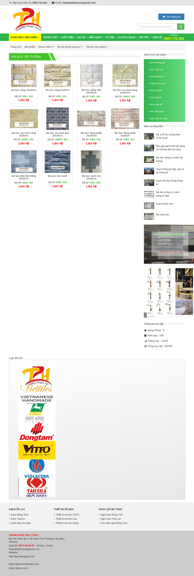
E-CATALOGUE (126, 37)
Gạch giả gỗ (154, 104)
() (171, 16)
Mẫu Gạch (95, 37)
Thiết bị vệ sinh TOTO (66, 514)
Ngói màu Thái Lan (110, 518)
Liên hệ (157, 37)
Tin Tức (144, 37)
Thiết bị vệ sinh (156, 83)
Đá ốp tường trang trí (70, 46)
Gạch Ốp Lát (154, 69)
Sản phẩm (30, 46)
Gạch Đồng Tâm (19, 514)
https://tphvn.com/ (18, 568)
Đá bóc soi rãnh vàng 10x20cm (125, 91)
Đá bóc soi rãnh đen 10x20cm (57, 134)
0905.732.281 (39, 2)
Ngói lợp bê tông (156, 118)
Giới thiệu (67, 37)
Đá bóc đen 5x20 (57, 176)
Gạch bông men (164, 203)
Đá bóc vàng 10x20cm (24, 90)
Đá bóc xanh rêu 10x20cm (91, 177)
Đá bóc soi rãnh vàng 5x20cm (24, 134)
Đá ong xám (162, 214)
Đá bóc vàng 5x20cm (58, 90)
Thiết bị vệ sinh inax (65, 518)
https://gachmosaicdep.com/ (24, 564)
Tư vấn (109, 37)
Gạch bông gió (155, 62)
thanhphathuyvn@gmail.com (79, 2)
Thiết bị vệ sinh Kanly (66, 523)
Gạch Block (154, 97)
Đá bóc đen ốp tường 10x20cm (24, 177)
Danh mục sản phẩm (25, 37)
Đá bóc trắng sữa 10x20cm (91, 91)
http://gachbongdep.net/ (21, 556)
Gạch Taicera (17, 518)
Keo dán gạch (155, 111)
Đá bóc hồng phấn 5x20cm (125, 134)
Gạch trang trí (155, 76)
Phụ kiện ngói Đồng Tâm (113, 523)
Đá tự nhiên (46, 46)
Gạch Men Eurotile (20, 523)
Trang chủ (50, 37)
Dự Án (81, 37)
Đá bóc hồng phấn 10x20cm (91, 134)
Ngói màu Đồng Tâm (111, 514)
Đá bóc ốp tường (97, 46)
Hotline (174, 37)
